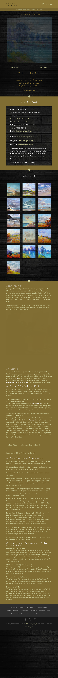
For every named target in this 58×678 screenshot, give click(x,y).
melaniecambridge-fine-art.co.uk (27, 137)
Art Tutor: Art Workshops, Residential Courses (25, 119)
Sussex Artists (29, 614)
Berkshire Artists (44, 610)
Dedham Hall (36, 403)
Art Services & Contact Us (29, 610)
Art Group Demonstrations (20, 122)
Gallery (22, 607)
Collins (15, 378)
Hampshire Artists (17, 614)
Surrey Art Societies (41, 607)
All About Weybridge (30, 624)
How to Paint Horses (13, 499)
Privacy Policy (40, 614)
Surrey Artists (12, 607)
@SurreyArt (29, 627)
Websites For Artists (12, 610)
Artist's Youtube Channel (25, 145)
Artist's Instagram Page (25, 141)
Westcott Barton (34, 420)
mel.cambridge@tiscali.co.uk (23, 131)
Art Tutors (29, 607)
